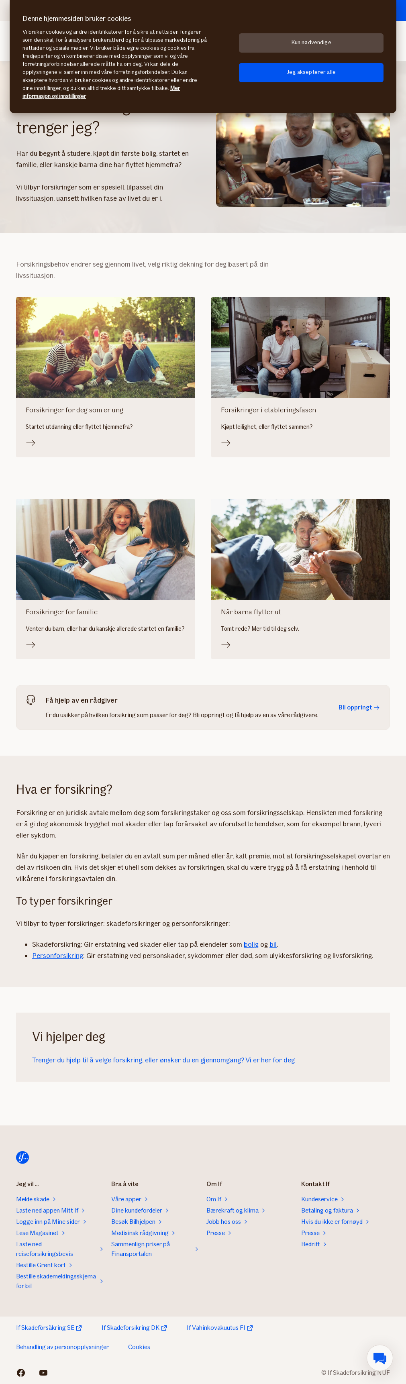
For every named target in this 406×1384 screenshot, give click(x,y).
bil (273, 944)
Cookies (139, 1347)
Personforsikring (57, 955)
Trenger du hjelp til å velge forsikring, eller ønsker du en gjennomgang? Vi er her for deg (163, 1060)
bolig (251, 944)
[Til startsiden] (22, 1157)
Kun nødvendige (311, 42)
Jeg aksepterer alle (311, 72)
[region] (203, 56)
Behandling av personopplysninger (62, 1347)
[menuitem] (380, 1358)
